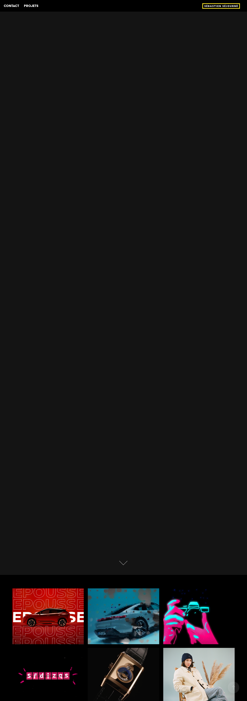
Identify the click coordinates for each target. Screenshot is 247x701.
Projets (31, 6)
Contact (11, 6)
